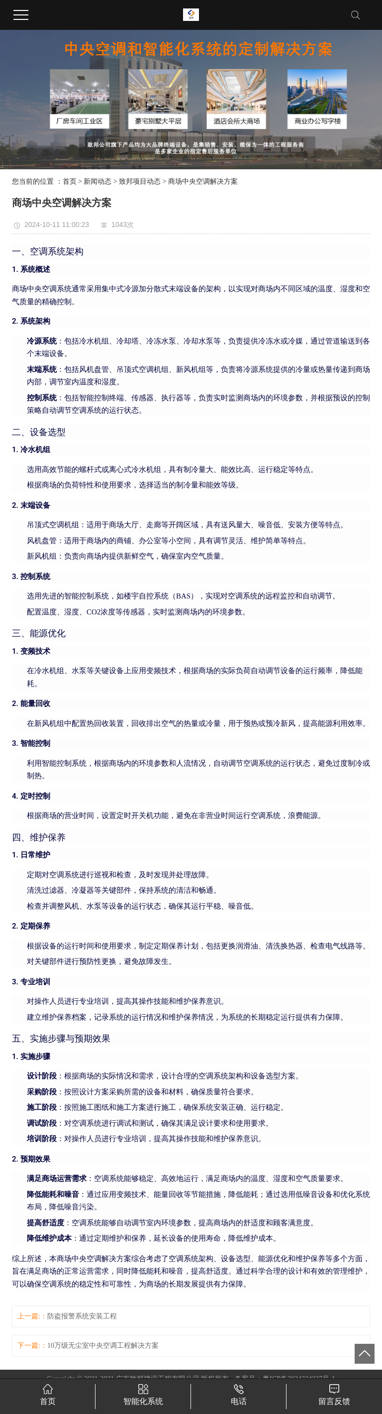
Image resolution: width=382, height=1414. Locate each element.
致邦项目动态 (140, 181)
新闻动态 (97, 181)
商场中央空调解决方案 (203, 181)
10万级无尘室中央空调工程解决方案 (103, 1345)
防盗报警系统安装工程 (82, 1316)
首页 (70, 181)
